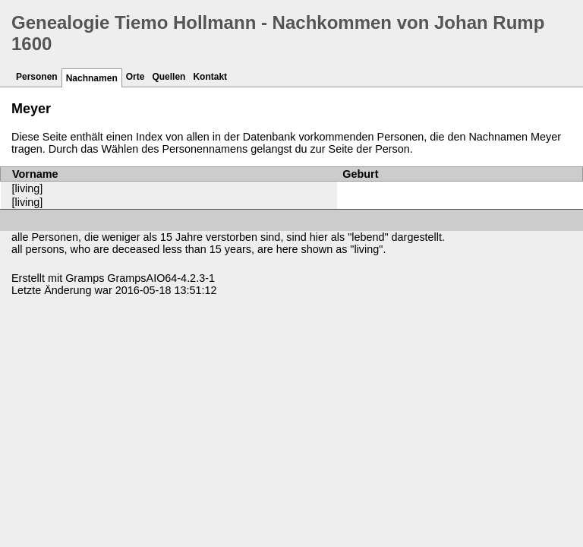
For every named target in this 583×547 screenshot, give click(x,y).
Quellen (168, 76)
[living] (27, 188)
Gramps (84, 278)
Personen (37, 76)
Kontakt (210, 76)
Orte (135, 76)
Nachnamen (92, 78)
